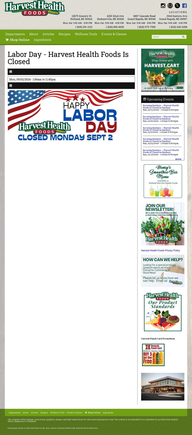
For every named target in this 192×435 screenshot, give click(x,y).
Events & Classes (114, 34)
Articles (48, 34)
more (178, 158)
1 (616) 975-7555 (146, 26)
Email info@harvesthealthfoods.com (170, 5)
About (33, 34)
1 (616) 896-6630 (115, 26)
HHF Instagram (163, 5)
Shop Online (20, 40)
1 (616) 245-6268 (178, 26)
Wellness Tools (86, 34)
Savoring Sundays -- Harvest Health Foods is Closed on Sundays (161, 106)
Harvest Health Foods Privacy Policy (160, 250)
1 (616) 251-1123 (83, 26)
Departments (15, 34)
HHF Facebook (184, 5)
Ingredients (42, 40)
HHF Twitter (177, 5)
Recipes (64, 34)
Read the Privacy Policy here (87, 428)
